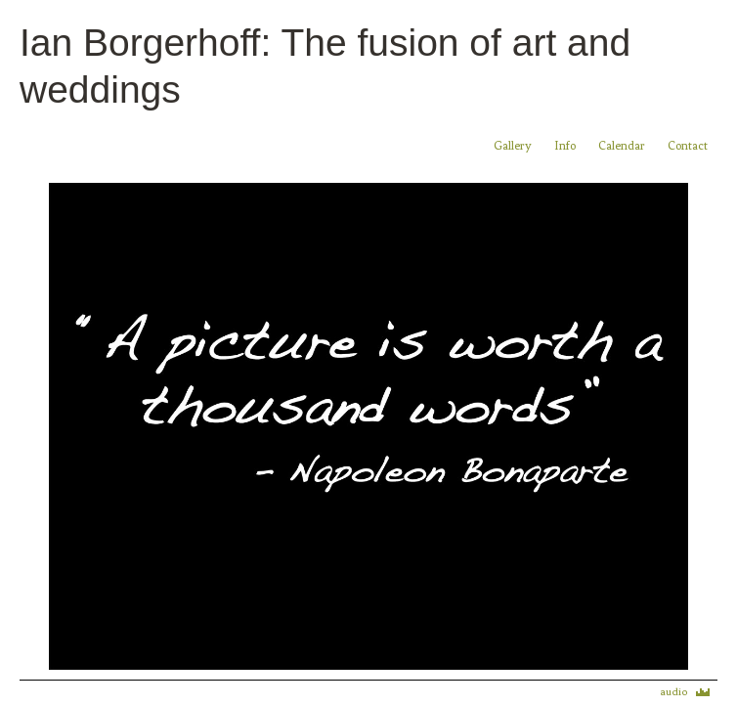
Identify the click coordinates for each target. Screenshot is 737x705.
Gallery (513, 146)
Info (565, 146)
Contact (688, 146)
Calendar (623, 146)
